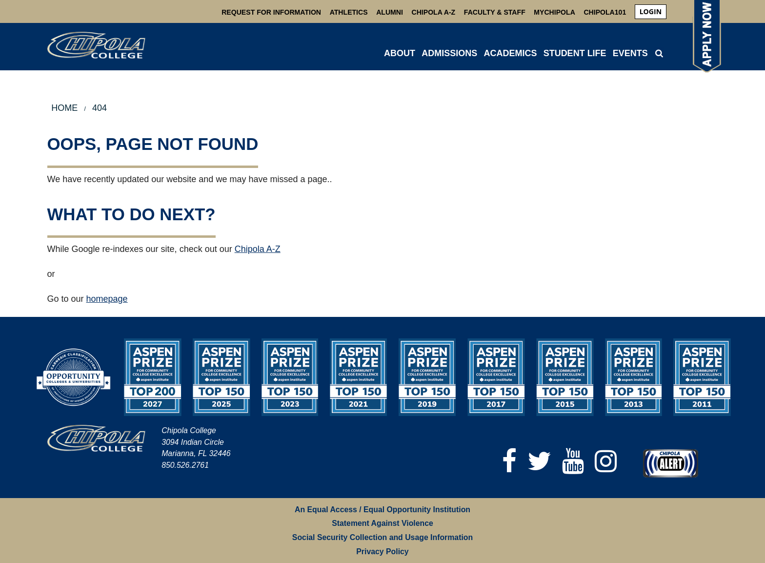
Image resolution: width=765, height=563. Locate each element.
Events (630, 53)
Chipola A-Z (434, 12)
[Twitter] (539, 461)
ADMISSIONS (449, 53)
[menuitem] (650, 11)
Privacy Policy (382, 551)
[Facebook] (509, 461)
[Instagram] (605, 461)
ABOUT (399, 53)
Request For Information (271, 12)
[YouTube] (573, 461)
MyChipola (554, 12)
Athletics (349, 12)
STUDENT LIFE (575, 53)
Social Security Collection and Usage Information (382, 537)
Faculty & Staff (494, 12)
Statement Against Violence (382, 523)
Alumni (389, 12)
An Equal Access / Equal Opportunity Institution (382, 509)
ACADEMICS (510, 53)
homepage (107, 299)
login (651, 11)
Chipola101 (605, 12)
